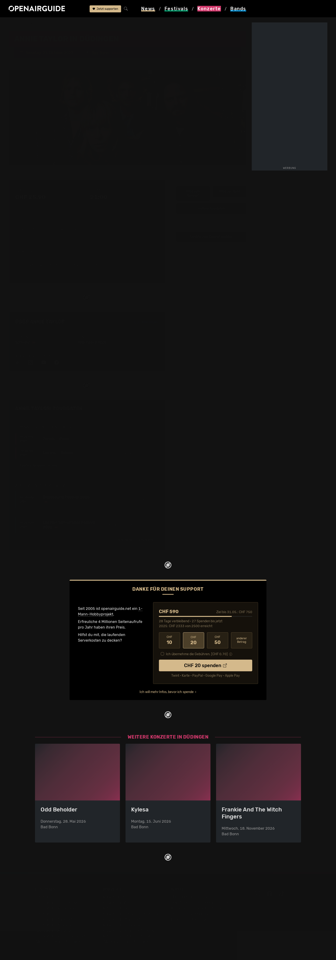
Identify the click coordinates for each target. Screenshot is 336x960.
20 (193, 633)
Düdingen (58, 23)
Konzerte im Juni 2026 (123, 918)
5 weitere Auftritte (31, 222)
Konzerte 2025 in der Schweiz (129, 923)
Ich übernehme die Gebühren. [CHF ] (197, 647)
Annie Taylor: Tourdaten (49, 402)
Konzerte (38, 23)
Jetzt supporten (105, 9)
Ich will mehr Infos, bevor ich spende (167, 685)
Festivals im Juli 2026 (54, 923)
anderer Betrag (241, 633)
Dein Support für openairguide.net (201, 895)
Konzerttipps (114, 890)
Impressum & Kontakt (189, 912)
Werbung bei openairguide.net (197, 901)
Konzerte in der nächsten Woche (131, 906)
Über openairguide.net (190, 890)
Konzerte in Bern (117, 901)
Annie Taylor (101, 23)
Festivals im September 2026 (60, 929)
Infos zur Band (229, 185)
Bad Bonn (78, 23)
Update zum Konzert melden (211, 230)
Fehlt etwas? (151, 402)
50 (217, 633)
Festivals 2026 (48, 906)
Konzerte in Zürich (119, 895)
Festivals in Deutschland (56, 901)
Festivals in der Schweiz (56, 895)
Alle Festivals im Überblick (57, 934)
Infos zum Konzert (193, 187)
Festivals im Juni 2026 (55, 918)
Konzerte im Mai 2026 (122, 912)
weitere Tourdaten (211, 202)
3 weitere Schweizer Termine (40, 458)
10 (169, 633)
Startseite (17, 23)
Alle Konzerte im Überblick (126, 934)
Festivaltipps (46, 890)
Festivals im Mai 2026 (54, 912)
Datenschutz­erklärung (190, 906)
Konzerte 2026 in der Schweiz (129, 929)
